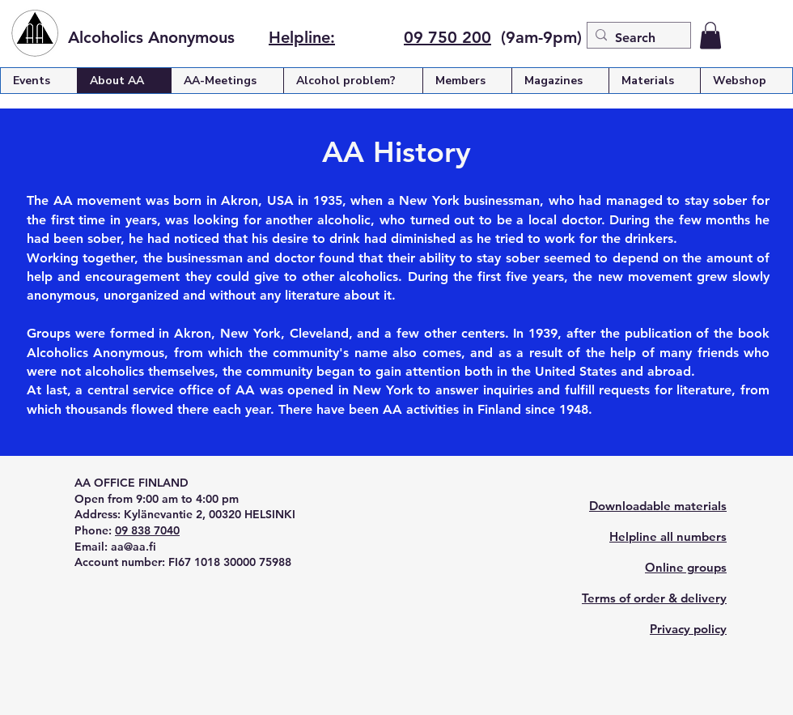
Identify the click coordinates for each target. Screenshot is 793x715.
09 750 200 (447, 37)
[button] (710, 35)
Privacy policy (688, 628)
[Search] (635, 38)
